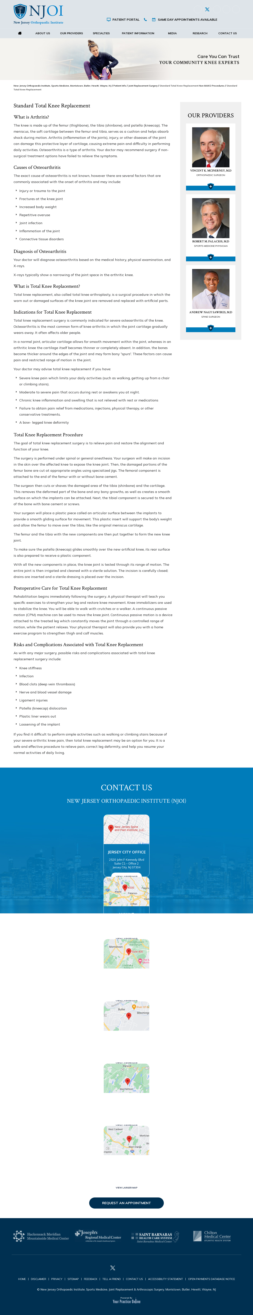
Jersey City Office (127, 852)
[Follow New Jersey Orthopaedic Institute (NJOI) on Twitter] (207, 9)
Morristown (126, 976)
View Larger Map (126, 876)
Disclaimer (38, 1279)
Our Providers (71, 33)
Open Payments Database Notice (211, 1279)
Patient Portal (126, 19)
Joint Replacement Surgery (143, 85)
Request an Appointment (126, 1203)
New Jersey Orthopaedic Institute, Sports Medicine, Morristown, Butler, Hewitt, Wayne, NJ (62, 85)
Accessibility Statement (165, 1279)
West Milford (126, 1100)
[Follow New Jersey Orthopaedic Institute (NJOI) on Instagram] (226, 9)
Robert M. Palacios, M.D (210, 243)
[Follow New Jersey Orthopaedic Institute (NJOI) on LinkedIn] (216, 9)
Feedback (90, 1279)
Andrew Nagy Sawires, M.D (210, 314)
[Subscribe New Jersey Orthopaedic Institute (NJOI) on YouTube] (236, 9)
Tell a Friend (111, 1279)
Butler (126, 1038)
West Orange (126, 1163)
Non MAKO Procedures (211, 85)
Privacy (56, 1279)
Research (200, 33)
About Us (42, 33)
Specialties (101, 33)
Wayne (126, 914)
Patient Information (138, 33)
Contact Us (227, 33)
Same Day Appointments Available (187, 19)
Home (20, 33)
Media (172, 33)
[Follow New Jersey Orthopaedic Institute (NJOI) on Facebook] (197, 9)
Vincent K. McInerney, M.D (210, 173)
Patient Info (119, 85)
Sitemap (73, 1279)
